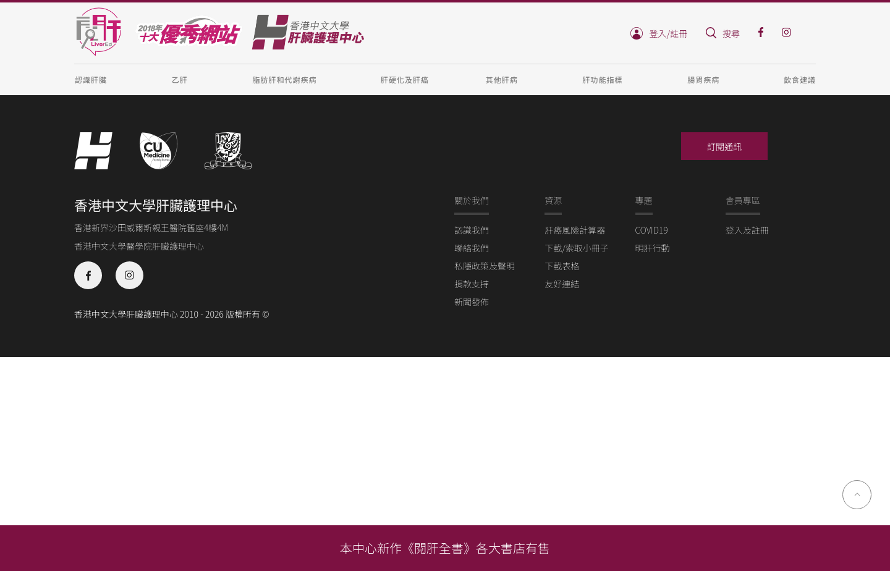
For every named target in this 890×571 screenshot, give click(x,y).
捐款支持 (471, 283)
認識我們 (471, 230)
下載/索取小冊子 (577, 248)
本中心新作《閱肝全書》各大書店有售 (445, 548)
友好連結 (562, 283)
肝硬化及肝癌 (405, 79)
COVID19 (651, 230)
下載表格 (562, 266)
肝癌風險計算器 (575, 230)
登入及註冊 (747, 230)
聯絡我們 (471, 248)
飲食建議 (800, 79)
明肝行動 (652, 248)
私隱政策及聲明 (484, 266)
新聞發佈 (471, 301)
